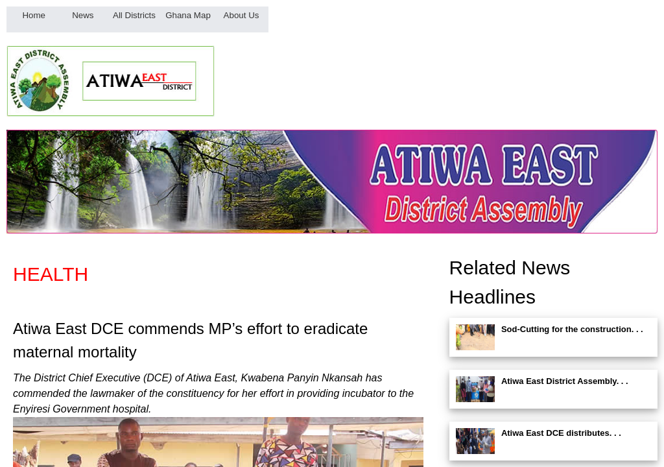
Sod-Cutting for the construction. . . (572, 329)
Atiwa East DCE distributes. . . (561, 433)
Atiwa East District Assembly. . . (564, 381)
